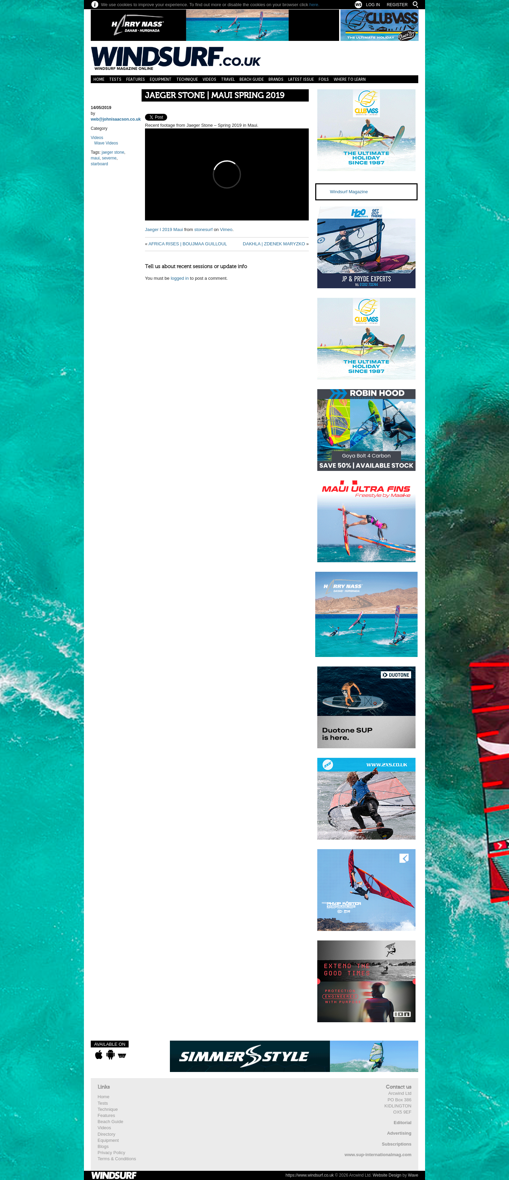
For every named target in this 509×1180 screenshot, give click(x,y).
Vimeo (226, 229)
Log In (373, 4)
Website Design (387, 1175)
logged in (180, 278)
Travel (228, 79)
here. (314, 4)
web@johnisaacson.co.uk (116, 119)
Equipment (161, 79)
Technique (187, 79)
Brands (275, 79)
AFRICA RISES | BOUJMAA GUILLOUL (187, 243)
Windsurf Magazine (349, 191)
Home (98, 79)
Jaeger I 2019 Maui (164, 229)
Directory (106, 1134)
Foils (324, 79)
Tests (115, 79)
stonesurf (203, 229)
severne (109, 158)
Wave (413, 1175)
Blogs (103, 1146)
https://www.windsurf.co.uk (310, 1175)
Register (397, 4)
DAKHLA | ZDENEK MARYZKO (274, 243)
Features (135, 79)
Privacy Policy (111, 1152)
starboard (99, 164)
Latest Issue (301, 79)
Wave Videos (106, 143)
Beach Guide (251, 79)
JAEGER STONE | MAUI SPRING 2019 (215, 95)
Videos (209, 79)
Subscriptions (396, 1144)
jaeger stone (113, 152)
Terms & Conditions (117, 1158)
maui (95, 158)
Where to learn (350, 79)
